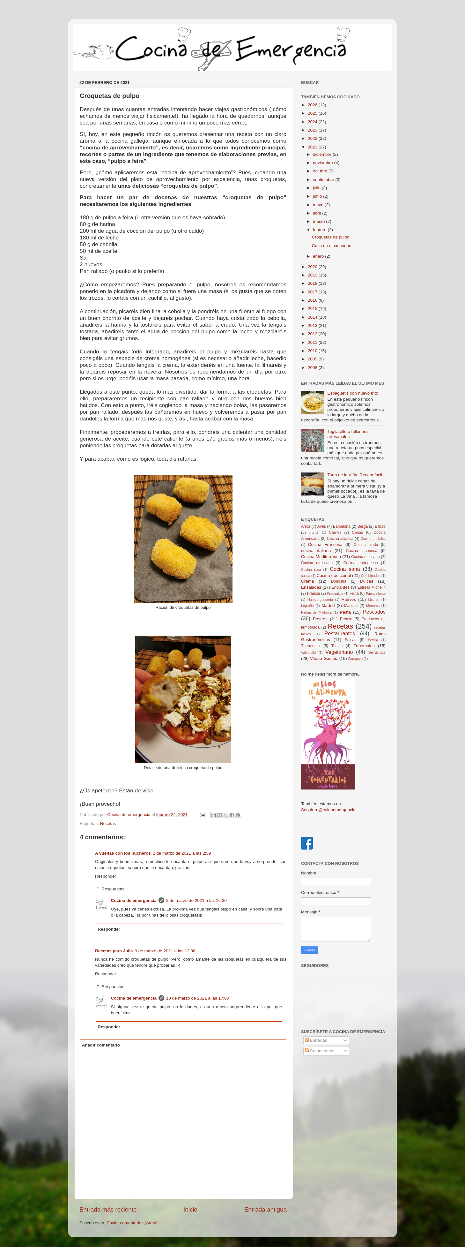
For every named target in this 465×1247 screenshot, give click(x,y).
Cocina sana (345, 569)
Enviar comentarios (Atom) (132, 1223)
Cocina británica (373, 538)
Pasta (345, 612)
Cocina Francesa (325, 544)
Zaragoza (355, 659)
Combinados (370, 576)
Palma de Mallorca (316, 612)
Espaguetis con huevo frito (352, 393)
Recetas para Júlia (114, 950)
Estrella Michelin (372, 587)
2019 (313, 275)
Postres (320, 618)
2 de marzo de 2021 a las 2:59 (182, 853)
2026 (313, 104)
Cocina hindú (366, 544)
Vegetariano (339, 652)
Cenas (357, 532)
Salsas (350, 640)
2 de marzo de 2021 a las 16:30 (196, 900)
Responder (105, 876)
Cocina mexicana (317, 563)
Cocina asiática (340, 538)
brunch (314, 532)
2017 (313, 292)
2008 (313, 367)
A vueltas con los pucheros (123, 853)
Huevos (348, 599)
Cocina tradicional (333, 575)
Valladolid (308, 652)
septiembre (324, 179)
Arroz (305, 526)
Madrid (328, 605)
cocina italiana (316, 550)
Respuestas (113, 889)
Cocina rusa (311, 569)
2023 (313, 130)
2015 (313, 308)
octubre (320, 171)
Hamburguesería (320, 599)
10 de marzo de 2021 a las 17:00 (197, 998)
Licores (374, 599)
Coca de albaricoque (331, 245)
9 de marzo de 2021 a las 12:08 (165, 950)
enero (319, 256)
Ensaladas (311, 587)
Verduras (377, 652)
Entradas (316, 1040)
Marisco (351, 605)
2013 (313, 325)
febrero (320, 229)
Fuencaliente (376, 593)
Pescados (374, 612)
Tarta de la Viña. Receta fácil (354, 474)
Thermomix (311, 646)
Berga (363, 526)
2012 (313, 333)
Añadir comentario (101, 1045)
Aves (321, 526)
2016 (313, 300)
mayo (319, 204)
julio (317, 187)
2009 (313, 359)
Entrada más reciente (108, 1209)
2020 (313, 266)
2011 (313, 342)
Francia (313, 593)
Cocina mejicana (365, 557)
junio (318, 196)
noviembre (323, 162)
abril (317, 213)
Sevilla (373, 640)
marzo (319, 221)
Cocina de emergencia (134, 900)
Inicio (190, 1209)
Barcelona (342, 526)
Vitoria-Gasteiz (324, 658)
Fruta (354, 593)
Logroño (307, 606)
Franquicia (335, 593)
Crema (307, 581)
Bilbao (380, 526)
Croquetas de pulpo (331, 237)
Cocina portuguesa (360, 563)
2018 (313, 283)
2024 (313, 121)
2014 (313, 317)
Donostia (338, 581)
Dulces (366, 581)
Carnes (335, 532)
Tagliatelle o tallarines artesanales (347, 434)
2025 (313, 113)
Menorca (373, 606)
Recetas (108, 823)
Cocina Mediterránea (321, 556)
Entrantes (340, 587)
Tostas (337, 646)
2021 (313, 147)
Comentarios (319, 1050)
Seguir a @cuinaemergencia (328, 809)
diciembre (323, 154)
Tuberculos (364, 645)
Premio (346, 619)
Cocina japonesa (361, 550)
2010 (313, 350)
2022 (313, 138)
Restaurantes (339, 633)
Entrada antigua (265, 1209)
